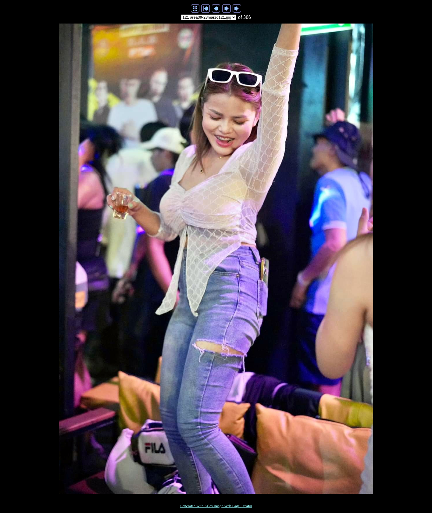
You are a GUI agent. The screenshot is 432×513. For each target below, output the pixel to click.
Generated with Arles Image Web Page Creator (216, 506)
